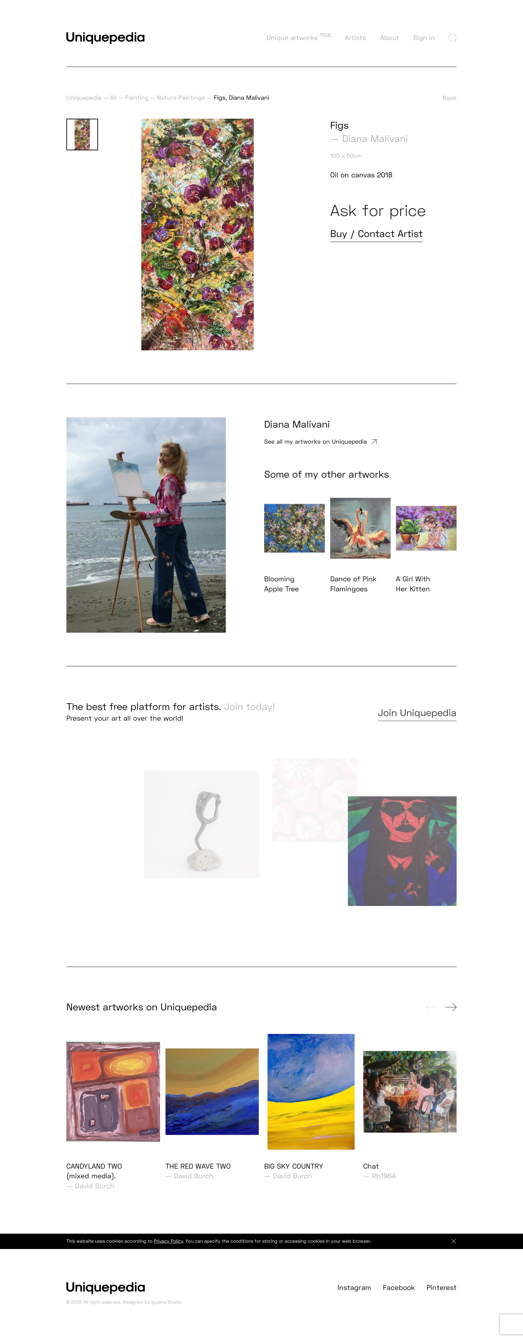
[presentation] (431, 1014)
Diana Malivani (375, 138)
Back (450, 98)
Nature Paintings (181, 97)
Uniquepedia (83, 97)
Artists (355, 37)
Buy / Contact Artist (376, 233)
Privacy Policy (168, 1248)
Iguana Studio (166, 1309)
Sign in (424, 37)
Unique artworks (299, 37)
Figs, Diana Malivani (241, 97)
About (389, 37)
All (113, 97)
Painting (136, 97)
